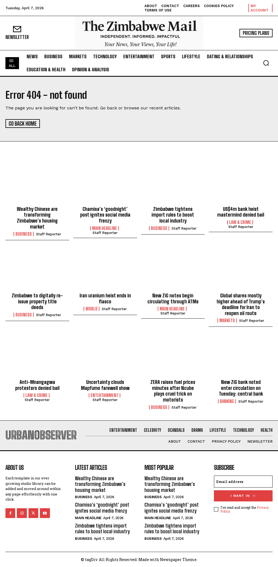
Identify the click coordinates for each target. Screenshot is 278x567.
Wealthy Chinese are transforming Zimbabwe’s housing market (37, 217)
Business (23, 234)
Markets (227, 320)
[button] (266, 62)
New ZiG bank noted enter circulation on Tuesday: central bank (241, 387)
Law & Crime (240, 222)
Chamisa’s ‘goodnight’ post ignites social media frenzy (105, 214)
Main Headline (104, 228)
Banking (227, 401)
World (91, 308)
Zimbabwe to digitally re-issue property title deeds (37, 301)
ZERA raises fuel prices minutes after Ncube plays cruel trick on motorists (172, 390)
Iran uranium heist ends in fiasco (105, 298)
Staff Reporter (48, 234)
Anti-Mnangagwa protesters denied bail (37, 385)
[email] (243, 481)
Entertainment (104, 395)
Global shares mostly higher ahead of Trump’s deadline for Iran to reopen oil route (241, 304)
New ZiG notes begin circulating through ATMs (172, 298)
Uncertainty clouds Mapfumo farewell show (105, 385)
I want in (243, 495)
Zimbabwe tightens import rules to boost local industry (172, 214)
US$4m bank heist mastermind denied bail (240, 211)
